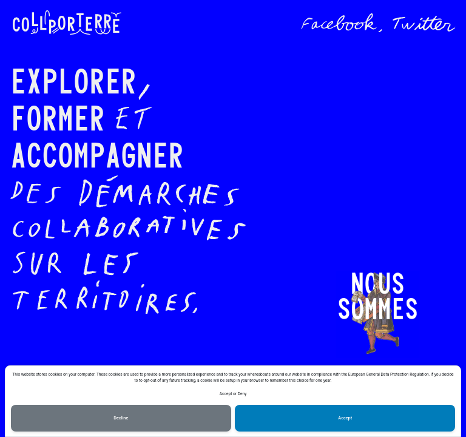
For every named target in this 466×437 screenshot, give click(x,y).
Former (57, 116)
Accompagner (97, 153)
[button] (377, 315)
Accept (345, 418)
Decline (120, 418)
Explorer (73, 79)
